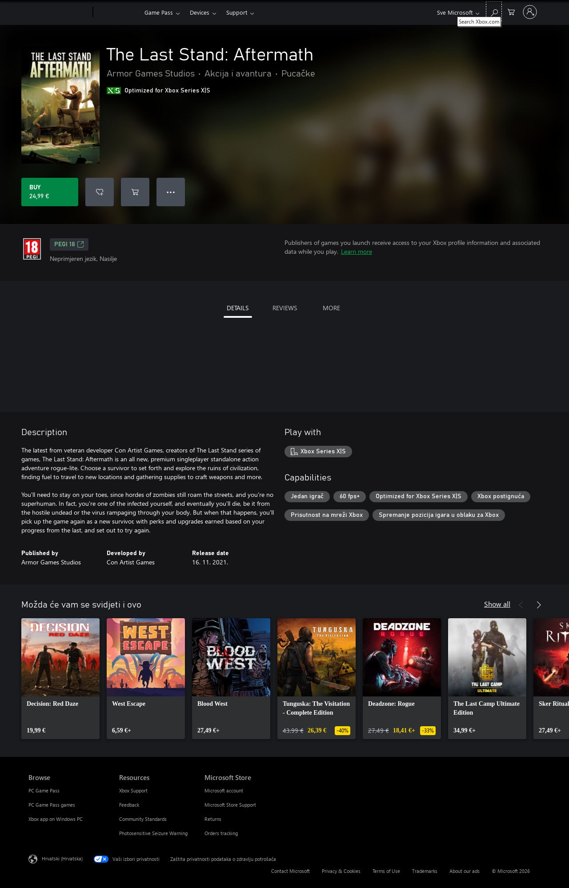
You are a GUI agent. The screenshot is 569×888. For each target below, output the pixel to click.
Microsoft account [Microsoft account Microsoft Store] (223, 790)
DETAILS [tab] (237, 308)
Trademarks (424, 871)
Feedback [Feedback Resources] (129, 805)
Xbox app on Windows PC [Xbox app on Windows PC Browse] (55, 819)
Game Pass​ (158, 12)
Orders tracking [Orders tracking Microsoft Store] (221, 833)
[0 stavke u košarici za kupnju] (511, 11)
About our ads (464, 871)
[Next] (539, 605)
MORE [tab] (331, 308)
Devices (199, 12)
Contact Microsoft (290, 871)
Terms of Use (386, 871)
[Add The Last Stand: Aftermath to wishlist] (99, 192)
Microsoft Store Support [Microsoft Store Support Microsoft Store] (230, 805)
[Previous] (521, 605)
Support (236, 12)
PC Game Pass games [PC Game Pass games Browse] (51, 805)
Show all (497, 603)
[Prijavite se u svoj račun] (530, 12)
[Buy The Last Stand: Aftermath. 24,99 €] (49, 192)
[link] (60, 678)
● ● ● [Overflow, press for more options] (171, 191)
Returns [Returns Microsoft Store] (212, 819)
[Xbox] (117, 12)
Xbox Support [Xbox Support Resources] (133, 790)
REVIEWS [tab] (284, 308)
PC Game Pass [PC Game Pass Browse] (44, 790)
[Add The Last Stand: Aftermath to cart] (135, 192)
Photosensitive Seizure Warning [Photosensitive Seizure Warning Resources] (153, 833)
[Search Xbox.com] (494, 11)
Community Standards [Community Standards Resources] (143, 819)
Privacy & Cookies (341, 871)
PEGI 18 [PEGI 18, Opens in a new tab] (69, 244)
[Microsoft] (58, 12)
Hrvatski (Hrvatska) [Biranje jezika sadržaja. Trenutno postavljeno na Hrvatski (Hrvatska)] (62, 858)
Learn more (356, 251)
